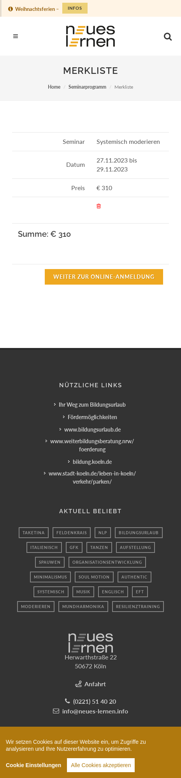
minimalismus (50, 577)
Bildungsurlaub (139, 532)
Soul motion (94, 577)
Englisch (113, 591)
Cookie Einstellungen (33, 767)
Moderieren (36, 606)
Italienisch (44, 547)
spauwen (50, 562)
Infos (75, 7)
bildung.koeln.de (92, 461)
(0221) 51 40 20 (94, 701)
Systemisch (51, 591)
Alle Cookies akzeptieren (101, 767)
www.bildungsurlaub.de (92, 429)
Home (54, 87)
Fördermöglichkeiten (92, 417)
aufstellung (135, 547)
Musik (83, 591)
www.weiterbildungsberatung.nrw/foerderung (92, 445)
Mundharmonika (83, 606)
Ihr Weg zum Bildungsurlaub (92, 404)
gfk (74, 547)
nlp (102, 532)
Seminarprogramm (87, 87)
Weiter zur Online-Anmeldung (104, 276)
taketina (34, 532)
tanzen (99, 547)
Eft (140, 591)
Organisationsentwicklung (107, 562)
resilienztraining (138, 606)
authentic (134, 577)
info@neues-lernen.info (95, 711)
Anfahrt (95, 683)
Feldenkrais (71, 532)
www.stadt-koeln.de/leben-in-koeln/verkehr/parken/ (92, 477)
